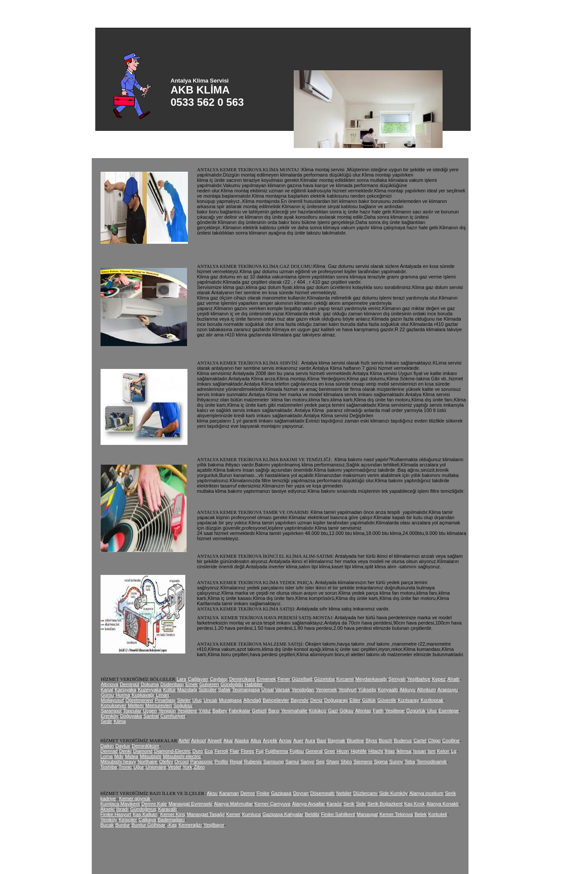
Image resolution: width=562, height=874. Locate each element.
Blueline (355, 740)
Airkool (198, 740)
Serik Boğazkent (385, 803)
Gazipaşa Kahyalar (283, 814)
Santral (151, 716)
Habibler (254, 684)
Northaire (148, 761)
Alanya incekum (426, 793)
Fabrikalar (239, 710)
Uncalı (210, 700)
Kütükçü (317, 710)
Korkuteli (437, 814)
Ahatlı (453, 679)
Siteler (184, 700)
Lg (453, 751)
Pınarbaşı (165, 700)
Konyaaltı (388, 689)
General (314, 751)
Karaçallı (167, 809)
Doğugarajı (336, 700)
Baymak (337, 740)
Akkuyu (407, 689)
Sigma (381, 761)
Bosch (386, 740)
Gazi (333, 710)
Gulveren (209, 684)
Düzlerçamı (365, 793)
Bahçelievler (276, 700)
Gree (329, 751)
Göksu (346, 710)
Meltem (136, 705)
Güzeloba (324, 679)
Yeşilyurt (348, 689)
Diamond (142, 751)
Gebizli (259, 710)
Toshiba (109, 766)
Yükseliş (367, 689)
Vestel (174, 766)
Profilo (221, 761)
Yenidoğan (303, 689)
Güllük (369, 700)
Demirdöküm (145, 745)
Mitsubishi (150, 756)
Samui (292, 761)
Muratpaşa (230, 700)
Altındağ (252, 700)
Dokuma (150, 684)
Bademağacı (171, 819)
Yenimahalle (294, 710)
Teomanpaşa (246, 689)
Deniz (316, 700)
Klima (120, 721)
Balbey (220, 710)
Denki (125, 751)
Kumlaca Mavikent (120, 803)
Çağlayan (198, 679)
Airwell (215, 740)
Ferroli (221, 751)
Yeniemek (326, 689)
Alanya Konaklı (442, 803)
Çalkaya (147, 819)
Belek (420, 814)
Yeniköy (109, 819)
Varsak (282, 689)
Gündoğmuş (143, 809)
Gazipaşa (281, 793)
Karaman (229, 793)
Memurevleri (158, 705)
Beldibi (312, 814)
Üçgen (150, 710)
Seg (320, 761)
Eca (209, 751)
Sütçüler (207, 689)
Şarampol (111, 710)
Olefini (166, 761)
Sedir (106, 721)
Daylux (122, 745)
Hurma (122, 694)
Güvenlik (386, 700)
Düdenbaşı (172, 684)
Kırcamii (345, 679)
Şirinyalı (397, 679)
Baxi (321, 740)
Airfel (184, 740)
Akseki (108, 809)
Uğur (138, 766)
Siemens (362, 761)
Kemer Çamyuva (272, 803)
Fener (283, 679)
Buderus (403, 740)
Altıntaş (363, 710)
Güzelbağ (302, 679)
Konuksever (113, 705)
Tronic (125, 766)
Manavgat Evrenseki (191, 803)
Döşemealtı (322, 793)
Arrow (285, 740)
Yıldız (205, 710)
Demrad (109, 751)
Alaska (241, 740)
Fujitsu (297, 751)
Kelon (443, 751)
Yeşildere (187, 710)
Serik (348, 803)
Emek (191, 684)
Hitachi (375, 751)
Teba (409, 761)
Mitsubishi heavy (118, 761)
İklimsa (403, 751)
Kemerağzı (190, 824)
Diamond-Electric (172, 751)
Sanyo (307, 761)
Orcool (181, 761)
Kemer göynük (134, 798)
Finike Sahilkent (338, 814)
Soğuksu (182, 705)
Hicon (343, 751)
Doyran (300, 793)
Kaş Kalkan (145, 814)
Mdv (118, 756)
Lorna (107, 756)
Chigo (434, 740)
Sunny (396, 761)
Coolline (451, 740)
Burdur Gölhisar (148, 824)
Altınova (110, 684)
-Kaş (172, 824)
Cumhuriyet (172, 716)
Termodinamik (432, 761)
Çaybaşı (218, 679)
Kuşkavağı (143, 694)
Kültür (169, 689)
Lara (181, 679)
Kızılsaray (408, 700)
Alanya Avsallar (308, 803)
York (187, 766)
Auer (298, 740)
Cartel (420, 740)
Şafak (224, 689)
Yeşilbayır (213, 824)
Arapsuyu (447, 689)
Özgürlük (415, 710)
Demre (248, 793)
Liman (162, 694)
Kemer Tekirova (396, 814)
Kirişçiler (128, 819)
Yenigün (167, 710)
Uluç (197, 700)
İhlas (390, 751)
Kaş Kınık (414, 803)
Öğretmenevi (139, 700)
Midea (131, 756)
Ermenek (266, 679)
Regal (236, 761)
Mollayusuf (112, 700)
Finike (262, 793)
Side (361, 803)
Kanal (107, 689)
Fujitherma (276, 751)
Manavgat (367, 814)
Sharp (332, 761)
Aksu (212, 793)
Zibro (199, 766)
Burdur (122, 824)
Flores (247, 751)
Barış (274, 710)
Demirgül (129, 684)
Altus (255, 740)
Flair (234, 751)
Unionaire (155, 766)
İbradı (122, 809)
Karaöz (334, 803)
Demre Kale (154, 803)
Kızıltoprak (432, 700)
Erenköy (110, 716)
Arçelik (270, 740)
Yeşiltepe (394, 710)
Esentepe (448, 710)
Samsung (273, 761)
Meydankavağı (371, 679)
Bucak (107, 824)
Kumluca (251, 814)
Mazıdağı (187, 689)
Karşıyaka (125, 689)
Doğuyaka (131, 716)
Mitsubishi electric (182, 756)
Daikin (107, 745)
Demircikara (242, 679)
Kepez (439, 679)
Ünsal (267, 689)
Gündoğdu (231, 684)
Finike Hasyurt (116, 814)
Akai (228, 740)
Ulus (432, 710)
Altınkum (426, 689)
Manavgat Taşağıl (205, 814)
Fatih (378, 710)
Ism (432, 751)
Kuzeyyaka (150, 689)
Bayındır (300, 700)
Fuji (260, 751)
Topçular (132, 710)
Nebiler (344, 793)
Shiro (346, 761)
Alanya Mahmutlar (233, 803)
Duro (197, 751)
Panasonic (201, 761)
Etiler (354, 700)
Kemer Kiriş (172, 814)
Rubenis (253, 761)
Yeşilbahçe (418, 679)
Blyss (371, 740)
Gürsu (107, 694)
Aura (310, 740)
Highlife (358, 751)
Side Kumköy (393, 793)
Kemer (233, 814)
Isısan (419, 751)
